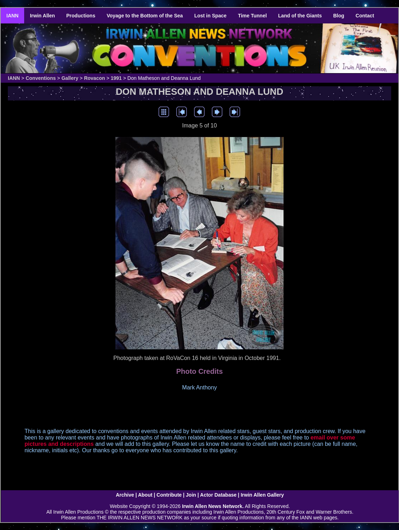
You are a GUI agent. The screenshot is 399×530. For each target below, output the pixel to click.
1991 (116, 78)
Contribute (169, 495)
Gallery (69, 78)
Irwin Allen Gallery (262, 495)
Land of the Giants (300, 15)
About (145, 495)
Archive (125, 495)
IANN (12, 15)
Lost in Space (210, 15)
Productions (81, 15)
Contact (365, 15)
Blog (338, 15)
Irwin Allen (42, 15)
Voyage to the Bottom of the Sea (145, 15)
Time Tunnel (252, 15)
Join (191, 495)
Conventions (41, 78)
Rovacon (94, 78)
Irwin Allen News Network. (213, 506)
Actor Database (218, 495)
